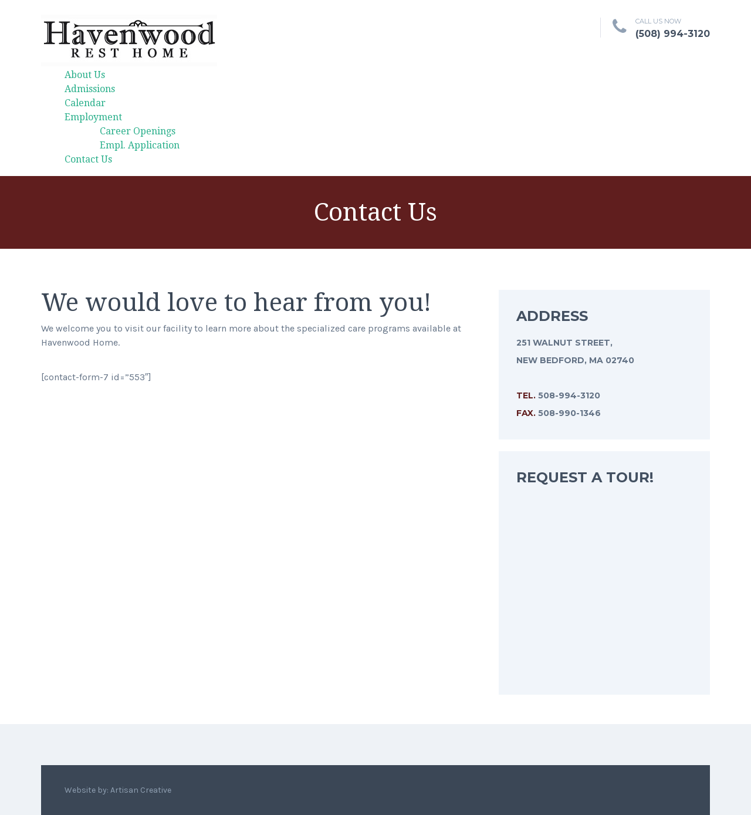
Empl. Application (140, 145)
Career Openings (137, 131)
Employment (93, 117)
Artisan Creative (140, 790)
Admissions (90, 88)
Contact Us (88, 159)
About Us (85, 74)
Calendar (85, 103)
